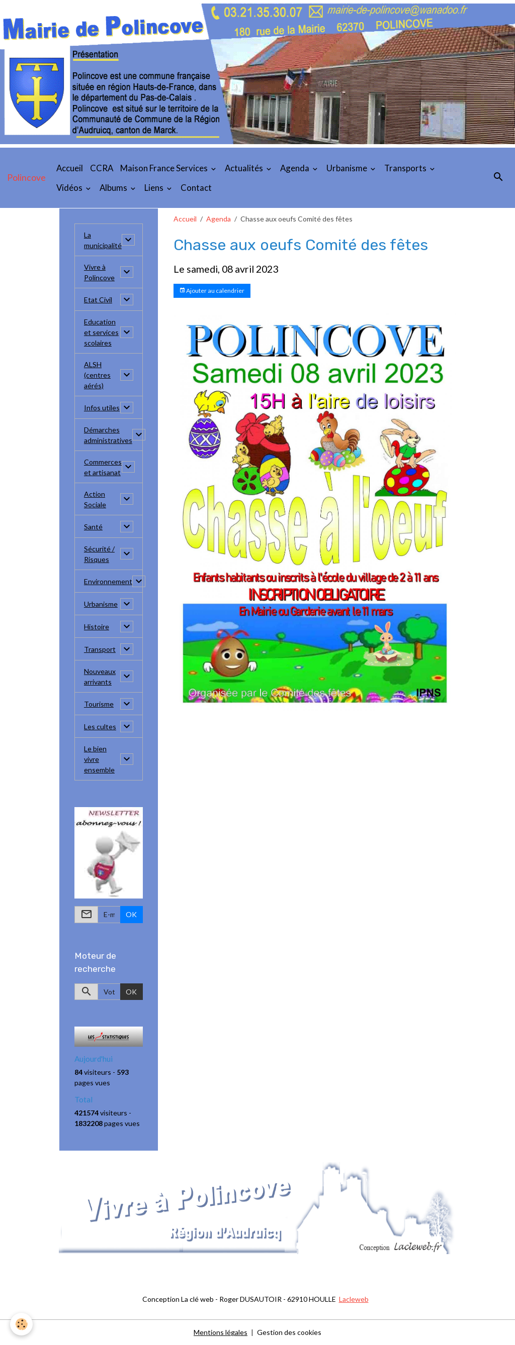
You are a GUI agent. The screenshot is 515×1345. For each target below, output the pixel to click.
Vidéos (70, 187)
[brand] (26, 177)
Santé (93, 526)
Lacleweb (354, 1299)
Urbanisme (347, 168)
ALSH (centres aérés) (97, 375)
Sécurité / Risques (99, 554)
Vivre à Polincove (99, 272)
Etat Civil (98, 299)
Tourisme (99, 704)
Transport (100, 649)
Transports (406, 168)
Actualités (245, 168)
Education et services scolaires (101, 332)
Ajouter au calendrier (211, 290)
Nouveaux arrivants (100, 676)
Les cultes (100, 726)
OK (131, 914)
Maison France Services (164, 168)
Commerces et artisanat (103, 467)
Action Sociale (95, 499)
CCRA (101, 168)
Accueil (69, 168)
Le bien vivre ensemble (99, 759)
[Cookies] (21, 1324)
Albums (114, 187)
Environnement (108, 581)
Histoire (96, 626)
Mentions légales (220, 1332)
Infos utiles (102, 407)
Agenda (295, 168)
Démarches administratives (108, 434)
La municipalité (103, 240)
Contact (196, 187)
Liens (154, 187)
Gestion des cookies (289, 1332)
